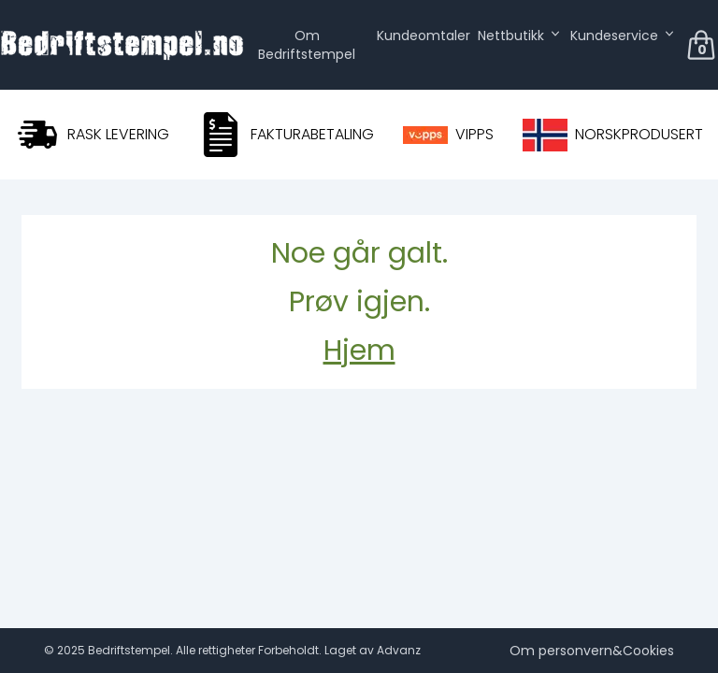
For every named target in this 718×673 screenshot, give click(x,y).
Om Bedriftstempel (306, 45)
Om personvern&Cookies (592, 650)
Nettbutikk (511, 35)
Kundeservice (614, 35)
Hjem (359, 350)
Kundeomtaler (423, 35)
